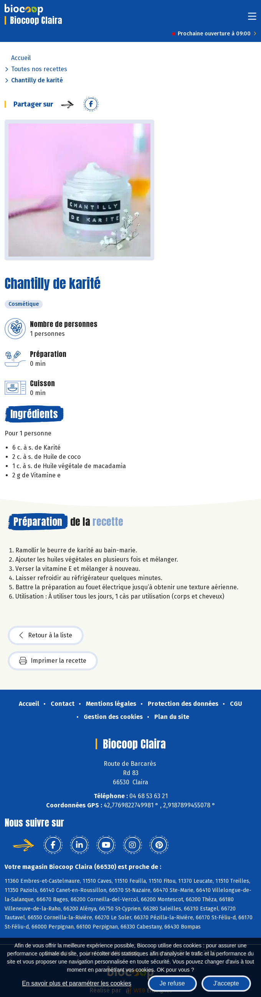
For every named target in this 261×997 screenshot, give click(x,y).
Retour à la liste (45, 635)
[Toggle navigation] (252, 18)
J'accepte (226, 983)
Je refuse (172, 983)
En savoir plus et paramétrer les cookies (76, 983)
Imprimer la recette (52, 661)
